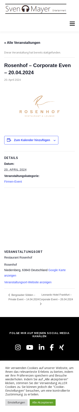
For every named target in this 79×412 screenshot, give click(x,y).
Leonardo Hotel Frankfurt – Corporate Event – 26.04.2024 (56, 297)
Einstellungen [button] (16, 402)
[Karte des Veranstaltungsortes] (39, 218)
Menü (71, 23)
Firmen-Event (13, 181)
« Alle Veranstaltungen (22, 42)
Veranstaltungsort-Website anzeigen (28, 282)
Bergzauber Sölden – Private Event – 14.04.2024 (23, 297)
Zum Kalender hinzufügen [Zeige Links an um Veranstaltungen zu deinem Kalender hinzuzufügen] (32, 140)
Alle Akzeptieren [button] (42, 402)
